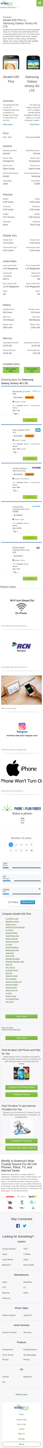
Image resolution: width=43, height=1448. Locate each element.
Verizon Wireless (9, 1249)
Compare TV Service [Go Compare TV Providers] (21, 1141)
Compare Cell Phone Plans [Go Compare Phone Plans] (21, 1087)
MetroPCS (6, 1265)
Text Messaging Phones (29, 1357)
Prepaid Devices (30, 1350)
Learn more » (8, 124)
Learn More (21, 1016)
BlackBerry (27, 1282)
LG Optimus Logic (12, 919)
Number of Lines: (21, 838)
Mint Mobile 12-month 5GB (21, 393)
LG (24, 1287)
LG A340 (9, 944)
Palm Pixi (9, 973)
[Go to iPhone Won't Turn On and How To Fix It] (21, 772)
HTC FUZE (10, 1002)
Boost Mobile (28, 1265)
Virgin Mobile (7, 1260)
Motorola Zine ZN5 (12, 950)
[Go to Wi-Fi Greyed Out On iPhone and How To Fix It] (21, 607)
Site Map (21, 1439)
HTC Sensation (11, 979)
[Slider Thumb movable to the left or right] (10, 868)
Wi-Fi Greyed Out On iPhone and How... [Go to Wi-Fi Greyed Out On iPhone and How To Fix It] (14, 626)
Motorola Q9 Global (12, 959)
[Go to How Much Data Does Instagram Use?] (21, 731)
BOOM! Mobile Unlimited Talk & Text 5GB (20, 550)
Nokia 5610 (10, 953)
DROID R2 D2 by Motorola (15, 927)
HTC (4, 1287)
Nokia (25, 1293)
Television (27, 1332)
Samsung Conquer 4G (14, 982)
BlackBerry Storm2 (12, 921)
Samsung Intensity (12, 942)
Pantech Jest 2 (11, 924)
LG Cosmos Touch (12, 999)
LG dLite (9, 993)
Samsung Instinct (12, 985)
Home (21, 1414)
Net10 (25, 1260)
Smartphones (7, 1350)
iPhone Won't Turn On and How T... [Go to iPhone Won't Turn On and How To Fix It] (12, 791)
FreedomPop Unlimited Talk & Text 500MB (20, 509)
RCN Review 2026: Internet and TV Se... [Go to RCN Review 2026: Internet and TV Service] (14, 667)
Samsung (6, 1298)
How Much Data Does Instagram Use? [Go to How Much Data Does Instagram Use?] (14, 750)
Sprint (4, 1254)
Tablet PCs (27, 1315)
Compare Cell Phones (8, 7)
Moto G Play (10, 956)
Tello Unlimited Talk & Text (21, 431)
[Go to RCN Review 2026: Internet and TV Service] (21, 649)
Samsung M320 (11, 987)
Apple (4, 1282)
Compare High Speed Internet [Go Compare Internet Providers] (21, 1148)
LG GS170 (9, 930)
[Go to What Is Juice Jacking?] (21, 690)
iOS (3, 1382)
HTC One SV (10, 967)
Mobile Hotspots (8, 1315)
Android (5, 1377)
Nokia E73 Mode (12, 976)
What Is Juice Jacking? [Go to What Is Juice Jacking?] (8, 708)
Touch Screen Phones (8, 1357)
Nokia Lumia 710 (12, 990)
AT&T (25, 1249)
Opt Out (21, 1444)
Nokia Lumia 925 (12, 939)
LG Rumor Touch (12, 970)
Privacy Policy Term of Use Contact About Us (21, 1427)
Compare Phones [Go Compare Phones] (21, 1094)
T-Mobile (26, 1254)
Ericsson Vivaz (11, 996)
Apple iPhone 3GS (12, 936)
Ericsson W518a (11, 933)
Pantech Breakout (12, 947)
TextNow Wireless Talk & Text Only (19, 469)
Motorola (5, 1293)
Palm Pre (9, 964)
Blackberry (27, 1377)
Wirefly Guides (21, 1395)
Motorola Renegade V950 (15, 962)
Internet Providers (9, 1332)
